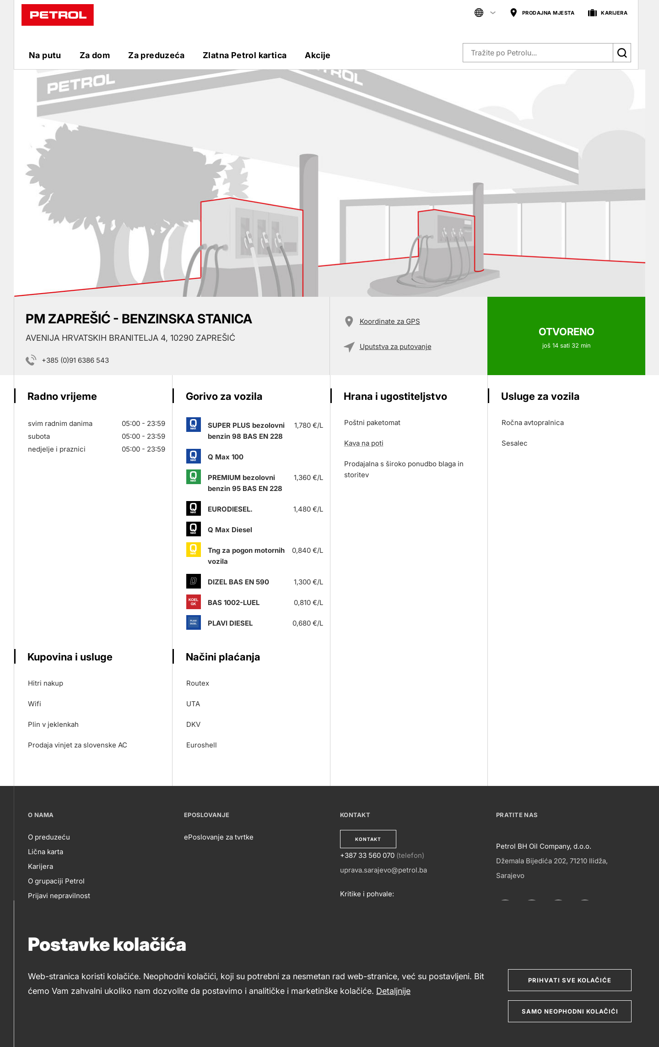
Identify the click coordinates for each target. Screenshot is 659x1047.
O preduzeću (49, 837)
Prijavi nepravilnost (59, 895)
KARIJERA (607, 13)
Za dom (95, 55)
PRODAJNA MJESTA (542, 13)
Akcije (317, 55)
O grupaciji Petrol (56, 881)
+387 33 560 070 (367, 855)
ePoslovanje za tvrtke (219, 837)
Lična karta (45, 851)
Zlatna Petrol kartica (244, 55)
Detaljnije (393, 991)
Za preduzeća (156, 55)
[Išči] (622, 52)
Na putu (45, 55)
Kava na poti (364, 443)
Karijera (40, 866)
